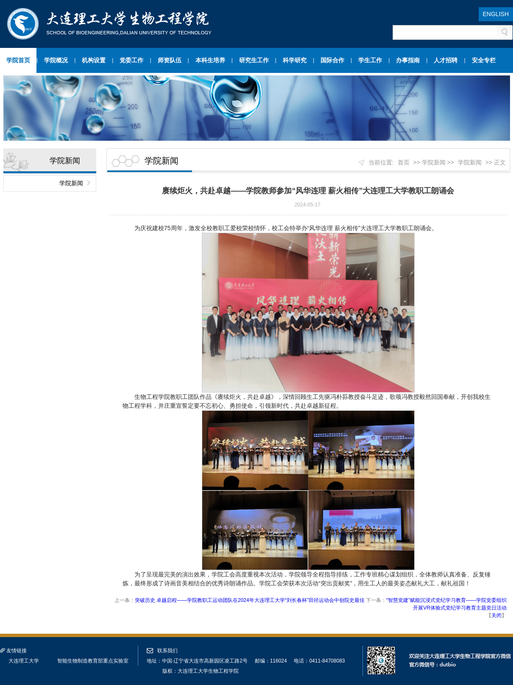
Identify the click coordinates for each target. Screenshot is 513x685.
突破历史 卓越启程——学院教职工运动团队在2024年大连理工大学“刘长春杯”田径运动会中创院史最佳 (250, 600)
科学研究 (295, 60)
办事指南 (408, 60)
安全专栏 (484, 60)
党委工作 (131, 60)
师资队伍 (169, 60)
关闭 (496, 615)
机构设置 (94, 60)
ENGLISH (496, 14)
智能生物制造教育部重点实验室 (92, 661)
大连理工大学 (23, 661)
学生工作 (370, 60)
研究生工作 (254, 60)
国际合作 (332, 60)
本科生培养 (210, 60)
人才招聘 (445, 60)
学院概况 (56, 60)
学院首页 (18, 60)
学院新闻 (71, 183)
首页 (404, 162)
